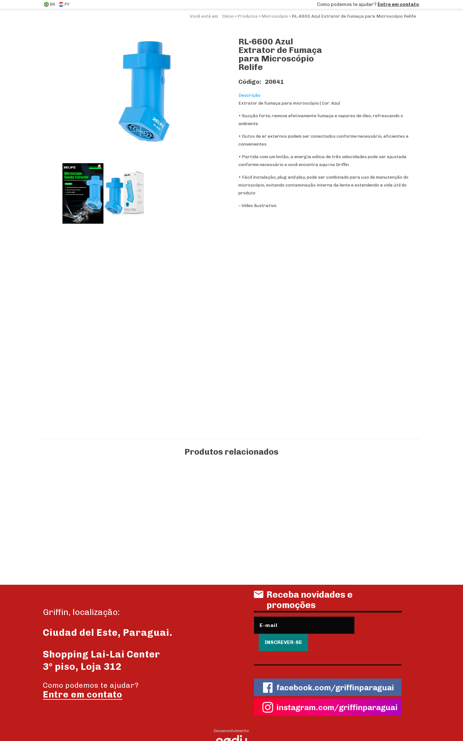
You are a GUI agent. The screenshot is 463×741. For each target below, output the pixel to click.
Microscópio (274, 16)
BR (49, 4)
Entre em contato (398, 4)
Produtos (247, 16)
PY (63, 4)
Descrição (249, 95)
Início (228, 16)
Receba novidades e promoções (303, 602)
